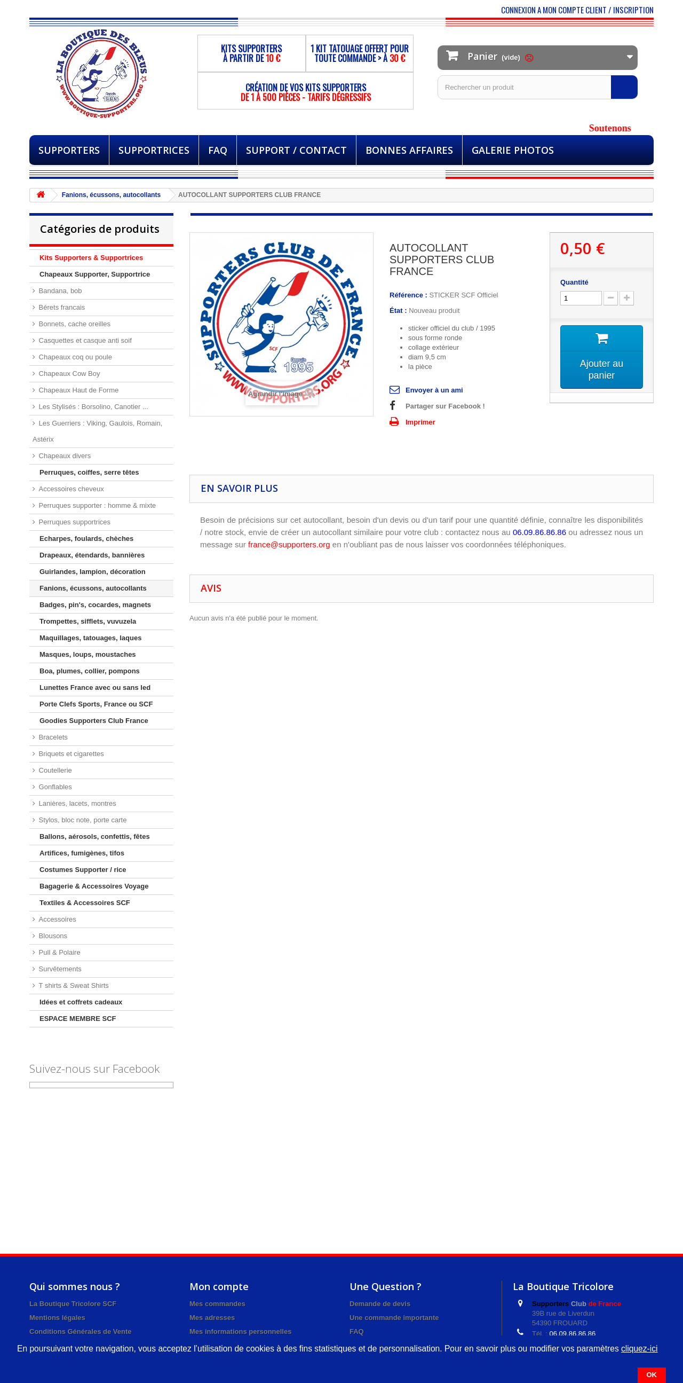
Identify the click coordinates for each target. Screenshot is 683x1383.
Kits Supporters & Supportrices (91, 258)
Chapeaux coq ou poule (74, 357)
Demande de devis (380, 1304)
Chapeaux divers (64, 456)
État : (398, 311)
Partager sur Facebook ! (445, 406)
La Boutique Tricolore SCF (72, 1304)
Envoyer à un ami (434, 390)
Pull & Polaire (59, 952)
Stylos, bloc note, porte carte (81, 820)
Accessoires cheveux (70, 489)
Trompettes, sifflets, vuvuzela (87, 621)
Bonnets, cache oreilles (73, 324)
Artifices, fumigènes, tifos (81, 853)
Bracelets (52, 737)
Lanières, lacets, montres (76, 803)
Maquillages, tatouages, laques (90, 638)
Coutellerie (54, 770)
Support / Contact (296, 150)
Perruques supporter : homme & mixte (96, 505)
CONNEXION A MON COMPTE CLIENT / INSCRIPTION (577, 9)
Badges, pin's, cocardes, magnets (95, 605)
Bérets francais (61, 307)
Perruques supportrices (73, 522)
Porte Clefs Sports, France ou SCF (96, 704)
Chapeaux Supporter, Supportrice (94, 274)
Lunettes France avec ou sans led (94, 687)
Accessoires (56, 919)
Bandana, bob (59, 291)
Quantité (574, 282)
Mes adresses (212, 1318)
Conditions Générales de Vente (80, 1331)
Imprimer (420, 422)
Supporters (69, 150)
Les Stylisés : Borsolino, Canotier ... (92, 407)
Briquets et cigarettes (70, 754)
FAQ (217, 150)
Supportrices (153, 150)
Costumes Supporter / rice (82, 870)
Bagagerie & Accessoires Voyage (94, 886)
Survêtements (59, 969)
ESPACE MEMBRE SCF (77, 1019)
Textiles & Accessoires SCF (84, 903)
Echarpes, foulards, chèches (86, 539)
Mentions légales (57, 1318)
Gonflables (54, 787)
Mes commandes (217, 1304)
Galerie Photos (513, 150)
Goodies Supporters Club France (93, 721)
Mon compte (219, 1286)
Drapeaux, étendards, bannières (92, 555)
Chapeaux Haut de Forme (77, 390)
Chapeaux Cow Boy (68, 374)
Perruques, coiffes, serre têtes (89, 472)
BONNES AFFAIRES (409, 150)
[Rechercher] (624, 87)
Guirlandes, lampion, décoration (92, 572)
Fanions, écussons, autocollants (93, 588)
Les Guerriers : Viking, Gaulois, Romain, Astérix (97, 431)
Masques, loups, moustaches (87, 654)
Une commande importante (394, 1318)
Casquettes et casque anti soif (84, 340)
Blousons (52, 936)
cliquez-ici (639, 1348)
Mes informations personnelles (240, 1331)
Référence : (408, 295)
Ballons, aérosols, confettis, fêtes (94, 836)
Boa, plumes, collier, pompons (89, 671)
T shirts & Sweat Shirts (73, 985)
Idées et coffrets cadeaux (80, 1002)
